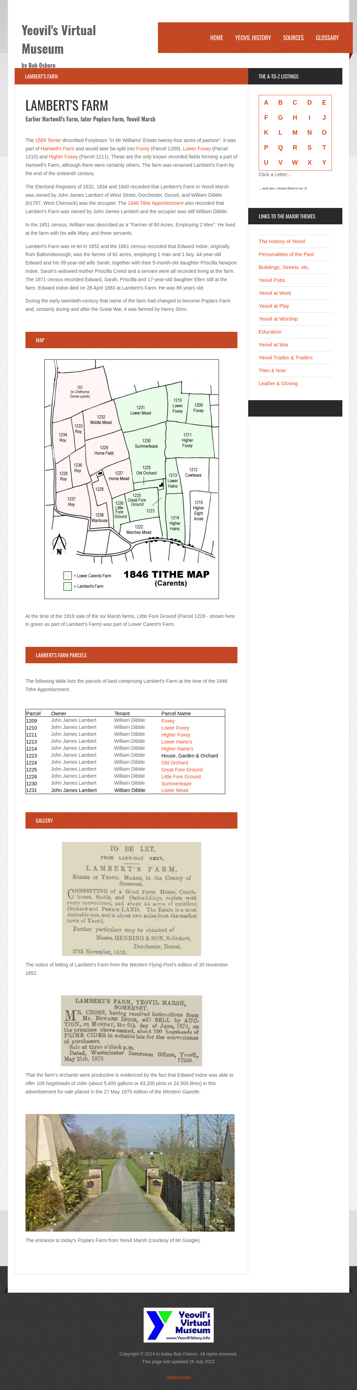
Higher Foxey (63, 156)
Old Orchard (174, 762)
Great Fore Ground (182, 769)
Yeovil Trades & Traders (286, 357)
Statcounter (178, 1377)
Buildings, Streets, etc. (284, 267)
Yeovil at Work (275, 293)
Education (270, 332)
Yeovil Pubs (272, 280)
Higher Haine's (177, 749)
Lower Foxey (197, 148)
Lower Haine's (176, 742)
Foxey (143, 148)
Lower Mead (174, 790)
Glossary (327, 37)
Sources (293, 37)
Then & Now (272, 370)
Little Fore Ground (181, 776)
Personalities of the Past (286, 254)
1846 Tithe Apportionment (156, 203)
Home (216, 37)
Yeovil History (253, 37)
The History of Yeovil (282, 241)
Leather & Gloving (278, 383)
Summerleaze (176, 783)
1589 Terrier (48, 140)
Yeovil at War (273, 345)
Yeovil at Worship (278, 319)
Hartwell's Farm (58, 148)
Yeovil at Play (274, 306)
